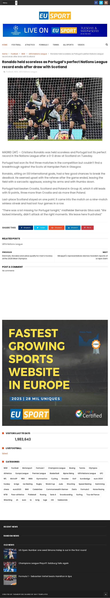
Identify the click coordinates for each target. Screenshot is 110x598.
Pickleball (32, 495)
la (31, 500)
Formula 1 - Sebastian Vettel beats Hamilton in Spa (45, 576)
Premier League (39, 473)
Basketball (54, 473)
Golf (74, 479)
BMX (27, 489)
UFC (101, 473)
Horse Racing (98, 489)
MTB (5, 495)
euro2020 (17, 489)
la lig (37, 500)
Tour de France (92, 495)
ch (17, 500)
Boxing (72, 468)
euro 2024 (98, 479)
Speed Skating (85, 484)
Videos (81, 45)
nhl (52, 500)
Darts (74, 489)
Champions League (56, 468)
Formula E (85, 489)
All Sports (68, 45)
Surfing (79, 495)
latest (5, 453)
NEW (23, 54)
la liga (16, 484)
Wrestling (8, 500)
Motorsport (27, 468)
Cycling (54, 479)
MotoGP (13, 479)
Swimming (100, 484)
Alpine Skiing (68, 473)
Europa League (22, 473)
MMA (31, 479)
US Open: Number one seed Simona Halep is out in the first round (52, 550)
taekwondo (63, 500)
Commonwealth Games (57, 489)
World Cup (50, 484)
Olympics (93, 468)
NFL (5, 479)
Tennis (56, 45)
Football (16, 45)
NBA (23, 479)
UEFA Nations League (38, 54)
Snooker (65, 479)
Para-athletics (17, 495)
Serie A (53, 495)
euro (24, 500)
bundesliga (85, 479)
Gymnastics (41, 479)
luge (45, 500)
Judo (61, 484)
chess (6, 489)
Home (4, 45)
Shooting (71, 484)
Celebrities (37, 489)
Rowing (43, 495)
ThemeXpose (18, 594)
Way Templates (41, 594)
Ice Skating (28, 484)
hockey (7, 484)
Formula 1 (44, 45)
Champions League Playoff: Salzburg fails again (44, 563)
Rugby (39, 484)
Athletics (30, 45)
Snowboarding (66, 495)
